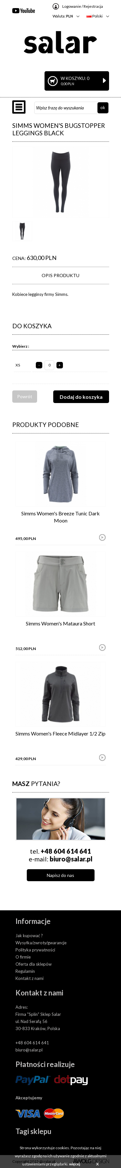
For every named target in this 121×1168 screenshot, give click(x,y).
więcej (74, 1164)
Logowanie (71, 6)
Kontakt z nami (29, 978)
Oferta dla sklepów (33, 964)
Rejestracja (93, 6)
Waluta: (63, 16)
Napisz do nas (60, 875)
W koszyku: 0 (83, 81)
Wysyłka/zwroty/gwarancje (40, 942)
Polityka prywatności (35, 949)
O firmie (23, 957)
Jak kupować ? (29, 935)
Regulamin (25, 971)
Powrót (24, 396)
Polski (94, 16)
